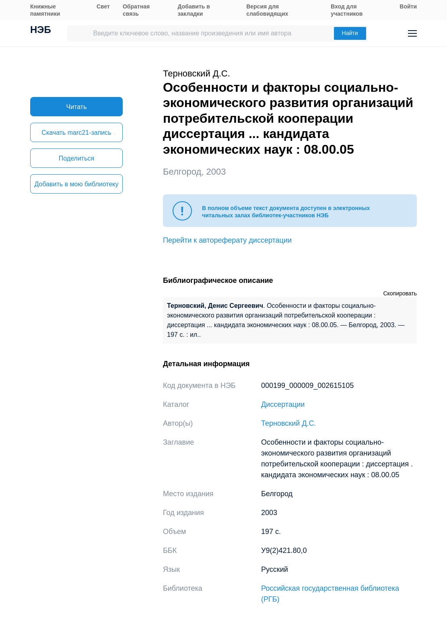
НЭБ (40, 30)
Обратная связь (136, 10)
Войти (408, 6)
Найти (350, 33)
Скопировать (400, 293)
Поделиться (76, 158)
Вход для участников (347, 10)
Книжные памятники (45, 10)
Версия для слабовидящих (267, 10)
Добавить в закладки (194, 10)
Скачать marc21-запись (76, 132)
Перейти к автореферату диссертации (227, 240)
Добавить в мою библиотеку (76, 184)
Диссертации (283, 404)
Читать (76, 106)
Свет (103, 6)
